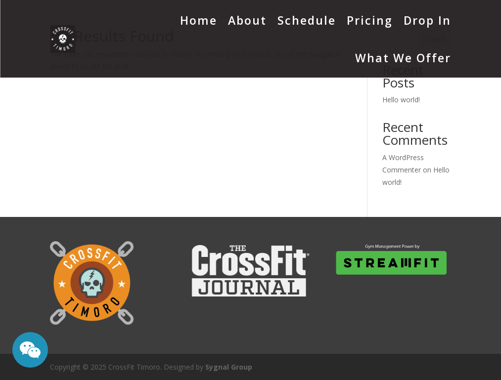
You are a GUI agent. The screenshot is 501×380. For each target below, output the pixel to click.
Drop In (427, 20)
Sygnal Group (228, 367)
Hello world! (401, 99)
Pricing (370, 20)
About (247, 20)
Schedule (306, 20)
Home (198, 20)
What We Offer (403, 58)
